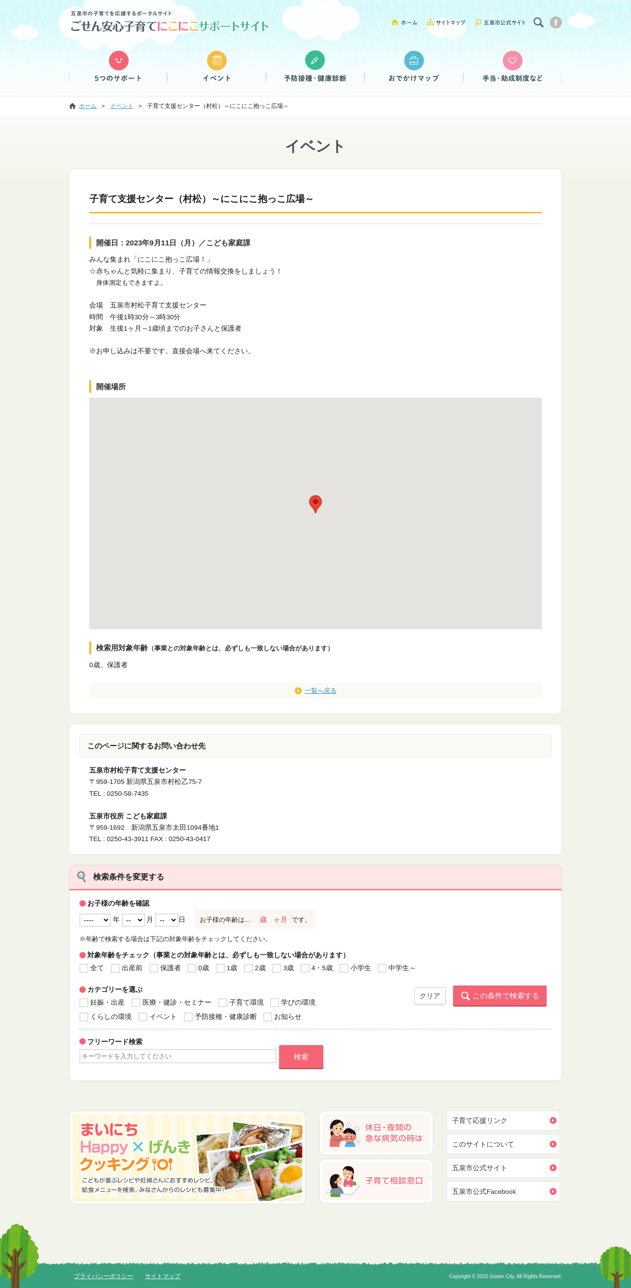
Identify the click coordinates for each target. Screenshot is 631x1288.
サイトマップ (449, 22)
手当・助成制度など (512, 66)
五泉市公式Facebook (484, 1191)
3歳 (288, 968)
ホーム (407, 22)
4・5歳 (322, 968)
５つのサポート (118, 66)
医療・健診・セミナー (176, 1002)
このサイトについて (483, 1144)
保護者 (170, 968)
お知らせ (288, 1016)
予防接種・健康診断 (315, 66)
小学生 (361, 968)
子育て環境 (246, 1002)
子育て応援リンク (479, 1120)
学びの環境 (298, 1002)
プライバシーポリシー (103, 1276)
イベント (217, 66)
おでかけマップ (414, 66)
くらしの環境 (111, 1016)
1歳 (232, 968)
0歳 (203, 968)
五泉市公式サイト (500, 22)
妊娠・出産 (107, 1002)
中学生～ (402, 968)
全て (97, 968)
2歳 (260, 968)
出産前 (132, 968)
